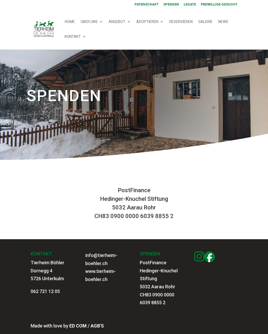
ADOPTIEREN (147, 22)
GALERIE (205, 22)
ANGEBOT (117, 22)
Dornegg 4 (41, 270)
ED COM (78, 326)
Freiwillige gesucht (219, 4)
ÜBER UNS (89, 22)
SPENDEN (171, 4)
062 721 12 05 (45, 291)
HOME (70, 22)
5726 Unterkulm (47, 278)
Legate (190, 4)
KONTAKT (73, 37)
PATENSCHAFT (147, 4)
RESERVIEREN (181, 22)
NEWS (223, 22)
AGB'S (97, 326)
